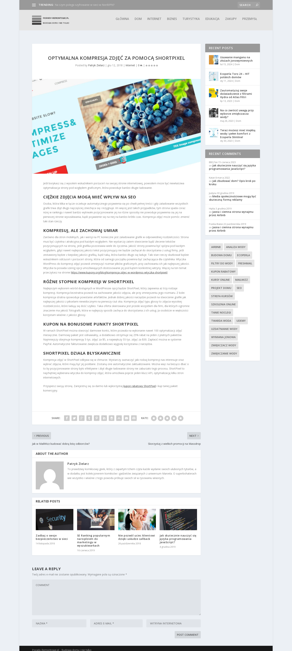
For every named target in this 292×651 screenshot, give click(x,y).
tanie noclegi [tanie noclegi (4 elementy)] (221, 309)
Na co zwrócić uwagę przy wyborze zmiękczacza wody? (237, 110)
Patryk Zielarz (96, 62)
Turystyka (191, 21)
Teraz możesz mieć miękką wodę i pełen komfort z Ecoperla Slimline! (237, 130)
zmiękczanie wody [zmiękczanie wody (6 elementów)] (224, 350)
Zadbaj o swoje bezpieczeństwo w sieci (52, 533)
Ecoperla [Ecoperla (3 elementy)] (243, 252)
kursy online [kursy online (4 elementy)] (220, 276)
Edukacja (212, 21)
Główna (122, 21)
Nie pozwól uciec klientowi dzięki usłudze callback (136, 533)
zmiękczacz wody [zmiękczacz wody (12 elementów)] (223, 342)
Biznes (172, 21)
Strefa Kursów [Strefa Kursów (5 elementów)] (222, 293)
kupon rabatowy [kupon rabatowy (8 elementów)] (223, 268)
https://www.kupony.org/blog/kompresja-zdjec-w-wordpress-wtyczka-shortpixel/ (119, 269)
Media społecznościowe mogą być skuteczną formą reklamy (232, 194)
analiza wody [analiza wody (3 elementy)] (235, 243)
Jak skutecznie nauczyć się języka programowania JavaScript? (178, 535)
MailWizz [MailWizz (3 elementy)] (241, 276)
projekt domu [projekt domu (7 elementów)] (221, 284)
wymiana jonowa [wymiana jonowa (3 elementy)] (223, 333)
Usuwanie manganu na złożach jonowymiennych (236, 55)
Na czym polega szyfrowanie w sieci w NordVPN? (84, 5)
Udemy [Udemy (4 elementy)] (241, 317)
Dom (138, 21)
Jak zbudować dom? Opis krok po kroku (232, 179)
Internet (154, 21)
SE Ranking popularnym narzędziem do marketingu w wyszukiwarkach (93, 537)
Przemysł (249, 21)
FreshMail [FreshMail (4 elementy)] (245, 260)
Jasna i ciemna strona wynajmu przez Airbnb (231, 210)
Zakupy (231, 21)
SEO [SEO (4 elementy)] (239, 284)
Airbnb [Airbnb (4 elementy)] (216, 243)
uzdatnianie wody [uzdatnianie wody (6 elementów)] (224, 325)
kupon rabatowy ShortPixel (139, 382)
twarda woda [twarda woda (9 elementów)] (221, 317)
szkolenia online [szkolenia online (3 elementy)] (223, 301)
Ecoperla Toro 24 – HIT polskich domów (235, 72)
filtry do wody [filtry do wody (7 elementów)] (222, 260)
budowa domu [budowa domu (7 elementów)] (221, 252)
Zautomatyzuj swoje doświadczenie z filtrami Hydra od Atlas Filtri (236, 90)
